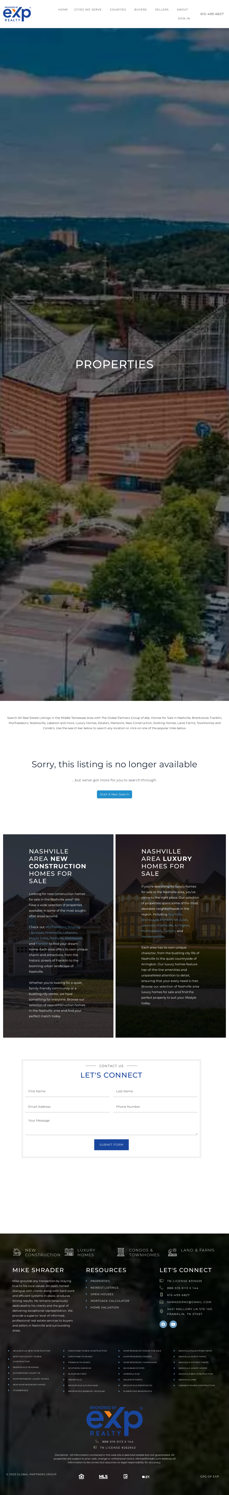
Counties (118, 9)
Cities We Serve (88, 9)
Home (63, 9)
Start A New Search (114, 794)
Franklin (42, 944)
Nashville (57, 938)
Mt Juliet (180, 920)
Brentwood (73, 938)
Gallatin (169, 931)
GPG (203, 1476)
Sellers (162, 9)
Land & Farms (198, 1250)
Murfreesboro (55, 927)
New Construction (43, 1252)
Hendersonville (152, 936)
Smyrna (74, 927)
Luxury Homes (86, 1252)
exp (216, 1476)
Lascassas (36, 933)
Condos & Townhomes (144, 1252)
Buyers (140, 9)
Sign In (184, 18)
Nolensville (53, 933)
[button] (89, 9)
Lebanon (70, 933)
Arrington (181, 925)
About (182, 9)
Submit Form (111, 1145)
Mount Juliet (38, 938)
